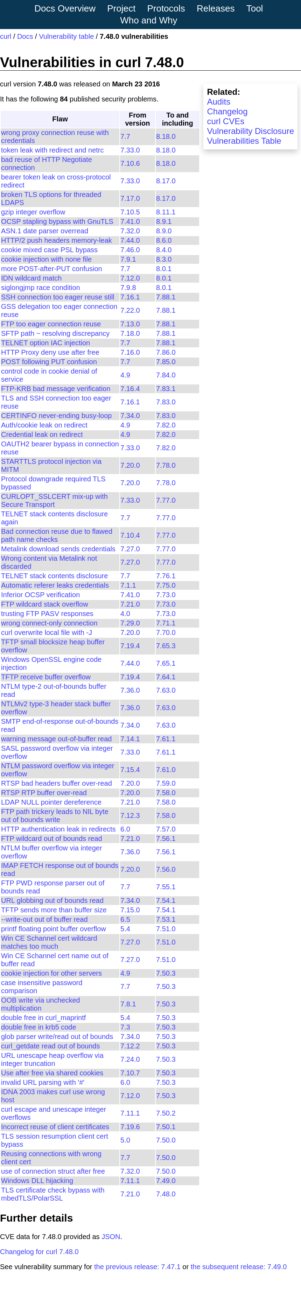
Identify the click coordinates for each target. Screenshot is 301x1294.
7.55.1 (166, 887)
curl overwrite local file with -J (46, 632)
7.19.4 (130, 646)
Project (121, 8)
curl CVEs (225, 121)
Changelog (227, 111)
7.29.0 (130, 623)
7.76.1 (166, 576)
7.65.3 (166, 646)
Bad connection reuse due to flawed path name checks (56, 535)
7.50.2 (166, 1113)
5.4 (125, 929)
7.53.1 (166, 919)
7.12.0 (130, 278)
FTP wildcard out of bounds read (51, 838)
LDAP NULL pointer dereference (51, 802)
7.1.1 (128, 585)
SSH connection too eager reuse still (57, 297)
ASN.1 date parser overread (44, 231)
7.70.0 (166, 632)
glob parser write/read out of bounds (57, 1036)
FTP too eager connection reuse (51, 324)
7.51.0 (166, 929)
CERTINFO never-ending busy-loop (56, 415)
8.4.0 (164, 250)
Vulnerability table (66, 36)
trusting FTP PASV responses (47, 613)
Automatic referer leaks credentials (55, 585)
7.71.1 (166, 623)
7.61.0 (166, 769)
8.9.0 (164, 231)
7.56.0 (166, 869)
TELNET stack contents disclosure (54, 576)
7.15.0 (130, 910)
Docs (25, 36)
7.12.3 (130, 815)
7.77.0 (166, 500)
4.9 (125, 375)
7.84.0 (166, 375)
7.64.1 (166, 677)
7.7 (125, 136)
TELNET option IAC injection (45, 343)
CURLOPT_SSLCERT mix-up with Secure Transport (54, 500)
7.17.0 (130, 198)
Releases (215, 8)
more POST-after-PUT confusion (51, 269)
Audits (218, 101)
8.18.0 (166, 136)
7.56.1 (166, 838)
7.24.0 (130, 1059)
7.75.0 (166, 585)
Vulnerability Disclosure (250, 131)
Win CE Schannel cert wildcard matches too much (49, 942)
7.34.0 (130, 415)
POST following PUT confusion (49, 362)
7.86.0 (166, 352)
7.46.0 (130, 250)
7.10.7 (130, 1073)
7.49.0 (166, 1181)
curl (5, 36)
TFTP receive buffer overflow (46, 677)
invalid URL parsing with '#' (42, 1082)
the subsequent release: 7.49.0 (239, 1267)
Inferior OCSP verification (40, 595)
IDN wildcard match (31, 278)
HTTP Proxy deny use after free (50, 352)
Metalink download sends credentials (58, 549)
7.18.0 (130, 333)
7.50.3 (166, 973)
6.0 (125, 829)
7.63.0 (166, 690)
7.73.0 (166, 595)
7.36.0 (130, 690)
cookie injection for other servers (51, 973)
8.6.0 (164, 240)
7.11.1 (130, 1113)
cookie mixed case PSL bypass (49, 250)
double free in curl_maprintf (43, 1017)
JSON (111, 1236)
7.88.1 (166, 297)
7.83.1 (166, 389)
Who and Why (148, 20)
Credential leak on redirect (42, 434)
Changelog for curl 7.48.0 (39, 1252)
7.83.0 (166, 402)
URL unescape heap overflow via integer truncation (52, 1059)
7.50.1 (166, 1127)
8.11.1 (166, 212)
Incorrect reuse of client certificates (55, 1127)
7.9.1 (128, 259)
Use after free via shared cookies (52, 1073)
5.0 (125, 1140)
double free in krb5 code (38, 1027)
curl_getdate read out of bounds (50, 1046)
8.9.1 (164, 221)
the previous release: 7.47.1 (137, 1267)
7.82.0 (166, 425)
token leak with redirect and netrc (52, 150)
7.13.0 (130, 324)
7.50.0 (166, 1140)
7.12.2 (130, 1046)
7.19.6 (130, 1127)
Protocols (166, 8)
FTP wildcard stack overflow (44, 604)
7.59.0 (166, 783)
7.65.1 (166, 663)
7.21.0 (130, 604)
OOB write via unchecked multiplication (40, 1004)
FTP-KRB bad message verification (55, 389)
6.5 (125, 919)
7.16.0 (130, 352)
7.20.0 (130, 465)
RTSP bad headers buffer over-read (56, 783)
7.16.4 (130, 389)
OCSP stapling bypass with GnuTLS (57, 221)
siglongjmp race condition (40, 287)
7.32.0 (130, 231)
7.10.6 (130, 163)
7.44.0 (130, 240)
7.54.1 (166, 900)
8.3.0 (164, 259)
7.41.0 (130, 221)
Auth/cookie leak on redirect (44, 425)
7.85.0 (166, 362)
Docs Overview (65, 8)
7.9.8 (128, 287)
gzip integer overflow (33, 212)
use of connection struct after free (53, 1171)
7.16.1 (130, 297)
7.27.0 (130, 549)
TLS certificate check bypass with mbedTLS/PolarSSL (53, 1194)
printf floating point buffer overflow (53, 929)
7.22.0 (130, 310)
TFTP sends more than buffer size (54, 910)
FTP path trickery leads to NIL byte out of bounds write (54, 815)
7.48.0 (166, 1194)
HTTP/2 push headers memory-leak (56, 240)
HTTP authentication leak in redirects (58, 829)
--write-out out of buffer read (44, 919)
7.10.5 (130, 212)
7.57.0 (166, 829)
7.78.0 (166, 465)
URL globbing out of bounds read (52, 900)
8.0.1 (164, 269)
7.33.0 (130, 150)
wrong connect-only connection (49, 623)
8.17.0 (166, 181)
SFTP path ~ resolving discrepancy (55, 333)
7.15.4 (130, 769)
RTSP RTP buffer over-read (44, 793)
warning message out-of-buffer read (56, 739)
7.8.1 (128, 1004)
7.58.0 (166, 793)
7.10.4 (130, 535)
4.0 (125, 613)
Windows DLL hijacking (37, 1181)
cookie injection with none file (46, 259)
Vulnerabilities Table (244, 141)
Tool (254, 8)
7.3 (125, 1027)
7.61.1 (166, 739)
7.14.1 (130, 739)
